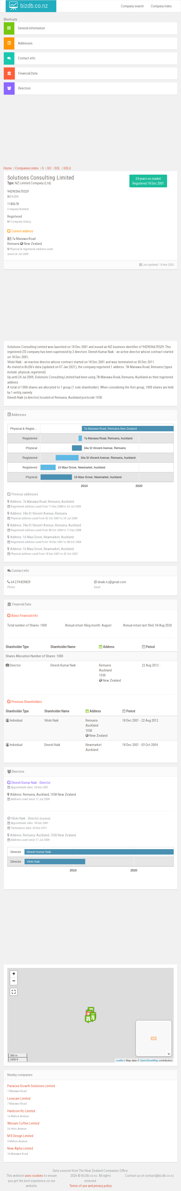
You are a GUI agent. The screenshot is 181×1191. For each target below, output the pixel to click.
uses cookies (34, 1175)
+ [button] (13, 974)
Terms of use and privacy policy (91, 1186)
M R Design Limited (20, 1136)
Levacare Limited (18, 1098)
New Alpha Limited (20, 1148)
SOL (57, 168)
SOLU (67, 168)
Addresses (25, 43)
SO (49, 168)
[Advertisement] (90, 133)
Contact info (26, 58)
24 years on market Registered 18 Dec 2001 (148, 181)
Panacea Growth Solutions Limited (31, 1086)
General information (31, 28)
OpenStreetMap (149, 1060)
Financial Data (27, 73)
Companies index (27, 168)
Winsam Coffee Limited (23, 1123)
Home (8, 168)
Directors (24, 88)
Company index (161, 6)
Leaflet (120, 1060)
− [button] (13, 981)
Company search (132, 6)
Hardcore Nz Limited (21, 1111)
